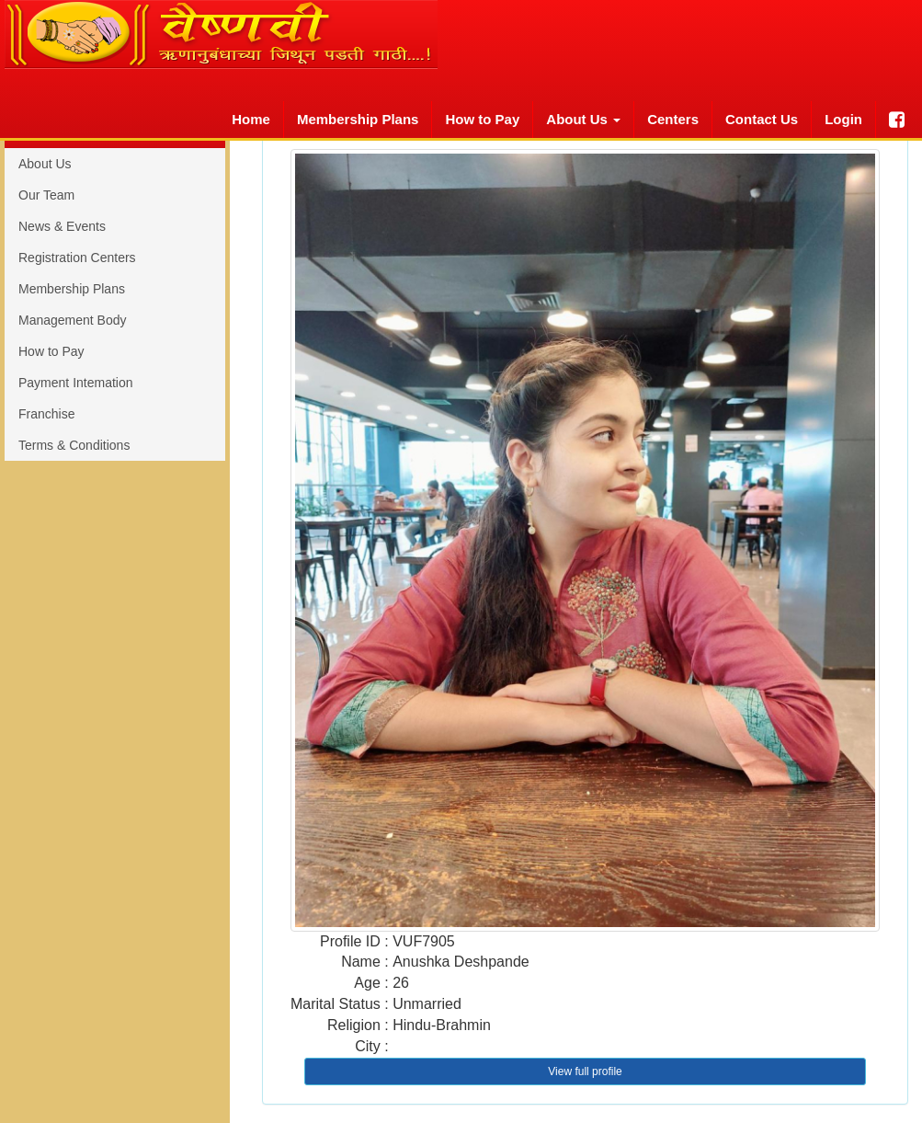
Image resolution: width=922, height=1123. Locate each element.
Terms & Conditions (74, 445)
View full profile (584, 1071)
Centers (673, 119)
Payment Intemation (75, 382)
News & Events (62, 226)
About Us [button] (583, 119)
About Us (45, 163)
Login (843, 119)
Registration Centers (77, 257)
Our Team (46, 195)
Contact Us (761, 119)
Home (251, 119)
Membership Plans (358, 119)
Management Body (72, 320)
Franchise (46, 414)
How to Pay (482, 119)
